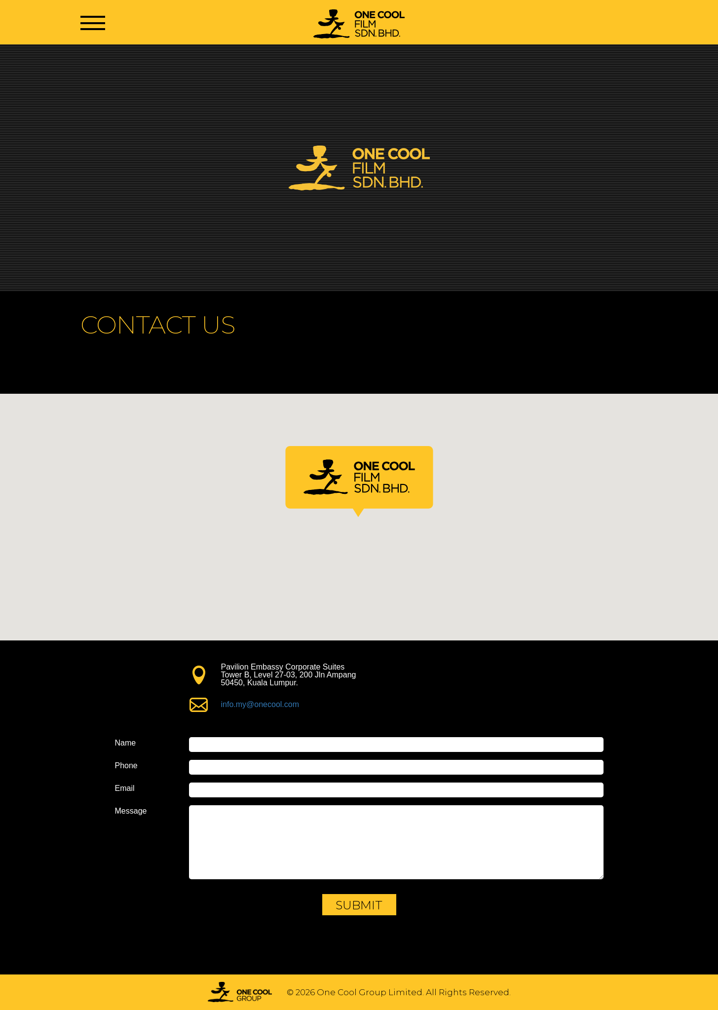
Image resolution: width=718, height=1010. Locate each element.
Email (125, 788)
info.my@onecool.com (260, 704)
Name (125, 743)
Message (131, 811)
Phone (126, 766)
